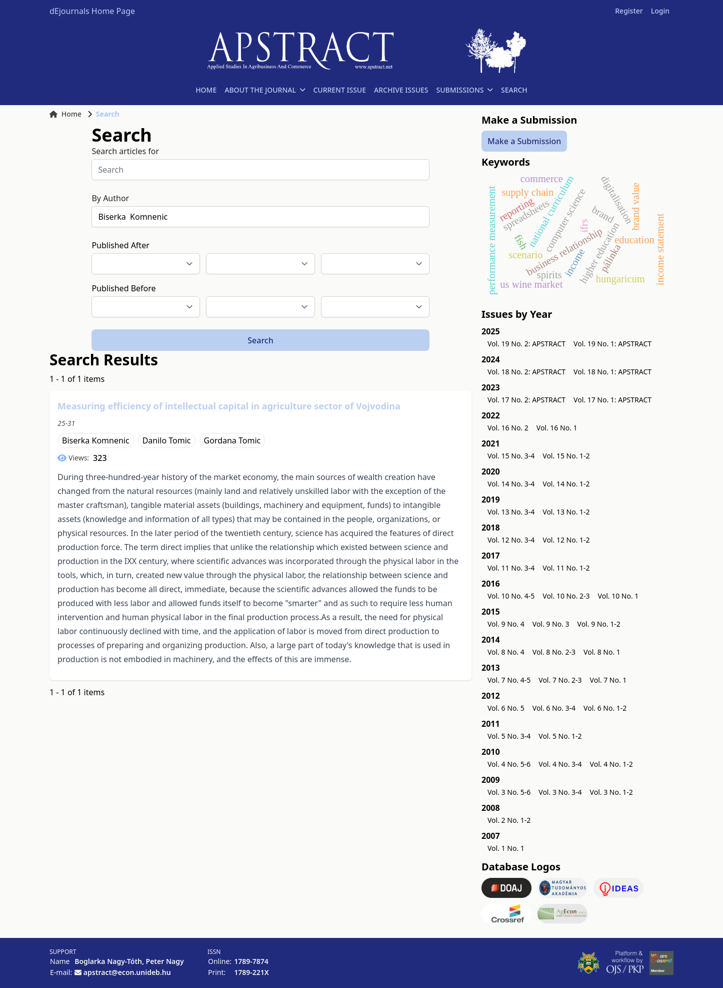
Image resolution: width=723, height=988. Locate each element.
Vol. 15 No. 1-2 (566, 455)
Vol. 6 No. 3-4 (554, 708)
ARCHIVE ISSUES (401, 90)
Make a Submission (524, 141)
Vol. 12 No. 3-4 (511, 540)
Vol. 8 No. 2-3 (554, 652)
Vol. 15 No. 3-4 (511, 455)
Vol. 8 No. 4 (506, 652)
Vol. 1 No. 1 (506, 848)
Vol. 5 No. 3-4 (509, 736)
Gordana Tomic (232, 440)
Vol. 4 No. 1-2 (611, 764)
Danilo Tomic (166, 440)
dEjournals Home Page (92, 11)
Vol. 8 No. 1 (602, 652)
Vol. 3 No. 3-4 (560, 792)
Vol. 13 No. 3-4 (511, 512)
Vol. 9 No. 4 (506, 624)
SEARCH (514, 90)
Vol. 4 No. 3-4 (560, 764)
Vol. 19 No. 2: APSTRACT (527, 343)
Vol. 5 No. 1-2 (560, 736)
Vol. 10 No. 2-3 (566, 596)
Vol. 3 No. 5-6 (509, 792)
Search (260, 340)
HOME (206, 90)
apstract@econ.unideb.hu (127, 972)
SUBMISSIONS (464, 90)
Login (660, 11)
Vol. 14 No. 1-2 (566, 483)
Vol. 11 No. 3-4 (511, 568)
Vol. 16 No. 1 (557, 427)
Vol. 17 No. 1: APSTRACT (613, 399)
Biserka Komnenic (96, 440)
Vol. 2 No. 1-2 (509, 820)
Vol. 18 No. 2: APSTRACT (527, 371)
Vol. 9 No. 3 (551, 624)
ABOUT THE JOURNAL (264, 90)
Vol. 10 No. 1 (618, 596)
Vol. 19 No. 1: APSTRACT (613, 343)
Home (66, 114)
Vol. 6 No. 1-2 (605, 708)
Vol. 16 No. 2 (508, 427)
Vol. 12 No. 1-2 (566, 540)
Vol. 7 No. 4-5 (509, 680)
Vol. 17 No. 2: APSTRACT (527, 399)
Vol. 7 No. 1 (608, 680)
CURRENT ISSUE (339, 90)
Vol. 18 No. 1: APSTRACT (613, 371)
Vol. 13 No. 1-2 (566, 512)
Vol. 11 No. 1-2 (566, 568)
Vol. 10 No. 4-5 (511, 596)
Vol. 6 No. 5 (506, 708)
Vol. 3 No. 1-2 (611, 792)
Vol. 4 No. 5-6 (509, 764)
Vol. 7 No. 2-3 (560, 680)
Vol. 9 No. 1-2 (599, 624)
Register (628, 11)
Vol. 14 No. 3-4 (511, 483)
